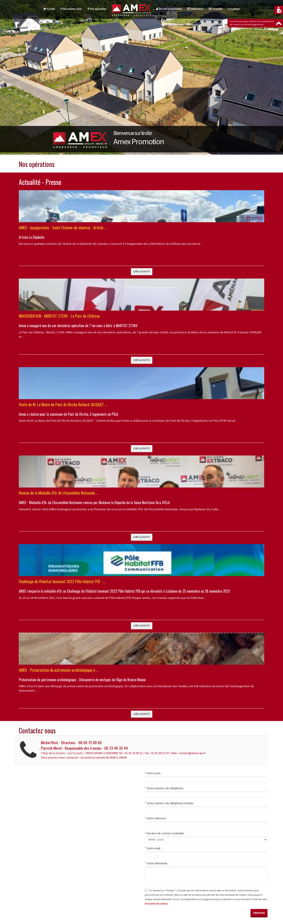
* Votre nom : (153, 773)
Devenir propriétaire (169, 8)
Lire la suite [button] (141, 271)
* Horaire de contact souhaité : (165, 833)
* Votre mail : (153, 848)
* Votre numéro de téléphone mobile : (170, 803)
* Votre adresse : (156, 818)
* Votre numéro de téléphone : (165, 788)
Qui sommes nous (71, 8)
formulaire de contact (156, 903)
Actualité (216, 8)
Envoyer (259, 913)
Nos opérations (97, 8)
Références (195, 8)
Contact (234, 8)
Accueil (49, 8)
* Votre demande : (157, 863)
